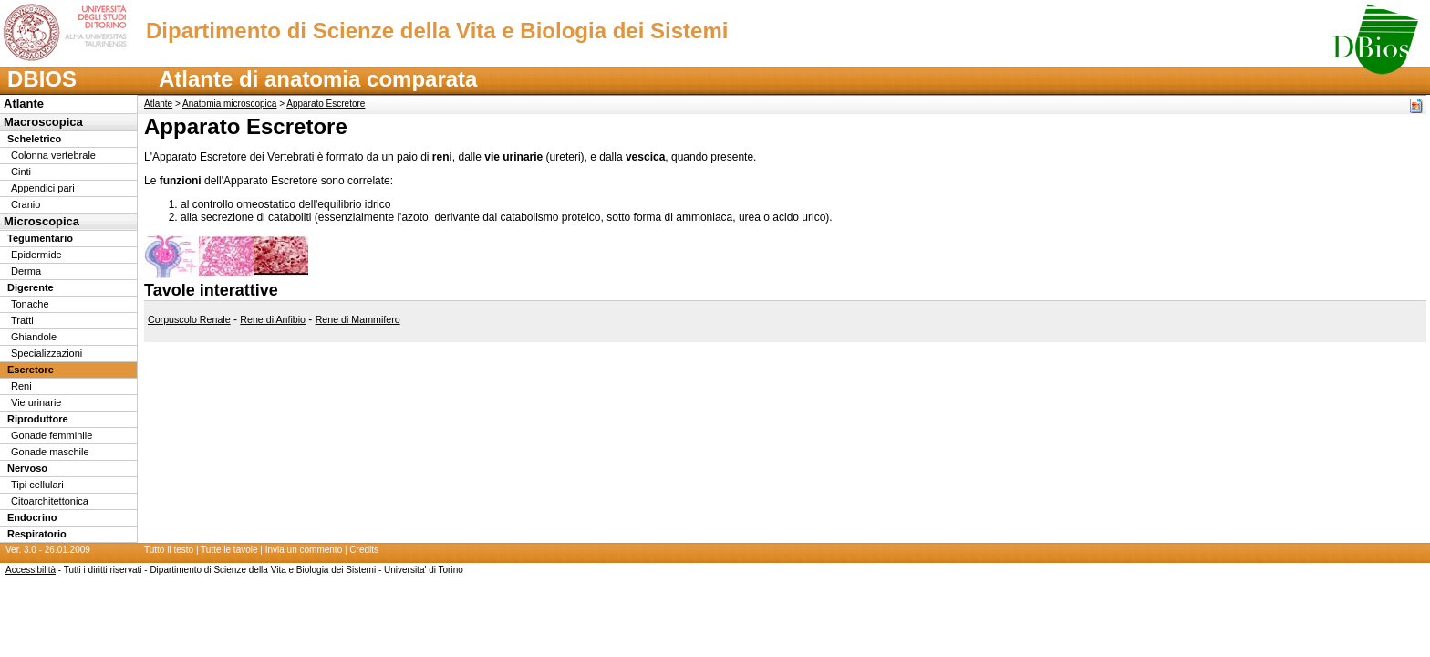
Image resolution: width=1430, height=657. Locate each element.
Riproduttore (37, 418)
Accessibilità (30, 570)
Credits (363, 550)
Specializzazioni (46, 353)
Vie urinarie (36, 402)
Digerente (30, 287)
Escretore (30, 369)
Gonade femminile (51, 435)
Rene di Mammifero (358, 319)
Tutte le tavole (229, 550)
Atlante (24, 103)
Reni (21, 386)
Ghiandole (34, 336)
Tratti (22, 320)
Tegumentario (40, 238)
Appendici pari (43, 187)
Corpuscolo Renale (189, 319)
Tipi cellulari (37, 484)
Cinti (21, 171)
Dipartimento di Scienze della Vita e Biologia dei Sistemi (437, 30)
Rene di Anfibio (273, 319)
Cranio (25, 204)
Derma (26, 271)
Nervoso (27, 468)
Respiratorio (37, 533)
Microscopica (41, 221)
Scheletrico (34, 138)
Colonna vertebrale (53, 155)
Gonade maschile (50, 451)
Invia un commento (304, 550)
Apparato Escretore (325, 104)
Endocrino (32, 517)
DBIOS (42, 79)
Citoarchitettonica (49, 500)
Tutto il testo (168, 550)
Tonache (30, 303)
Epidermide (36, 254)
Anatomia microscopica (229, 104)
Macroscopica (43, 122)
